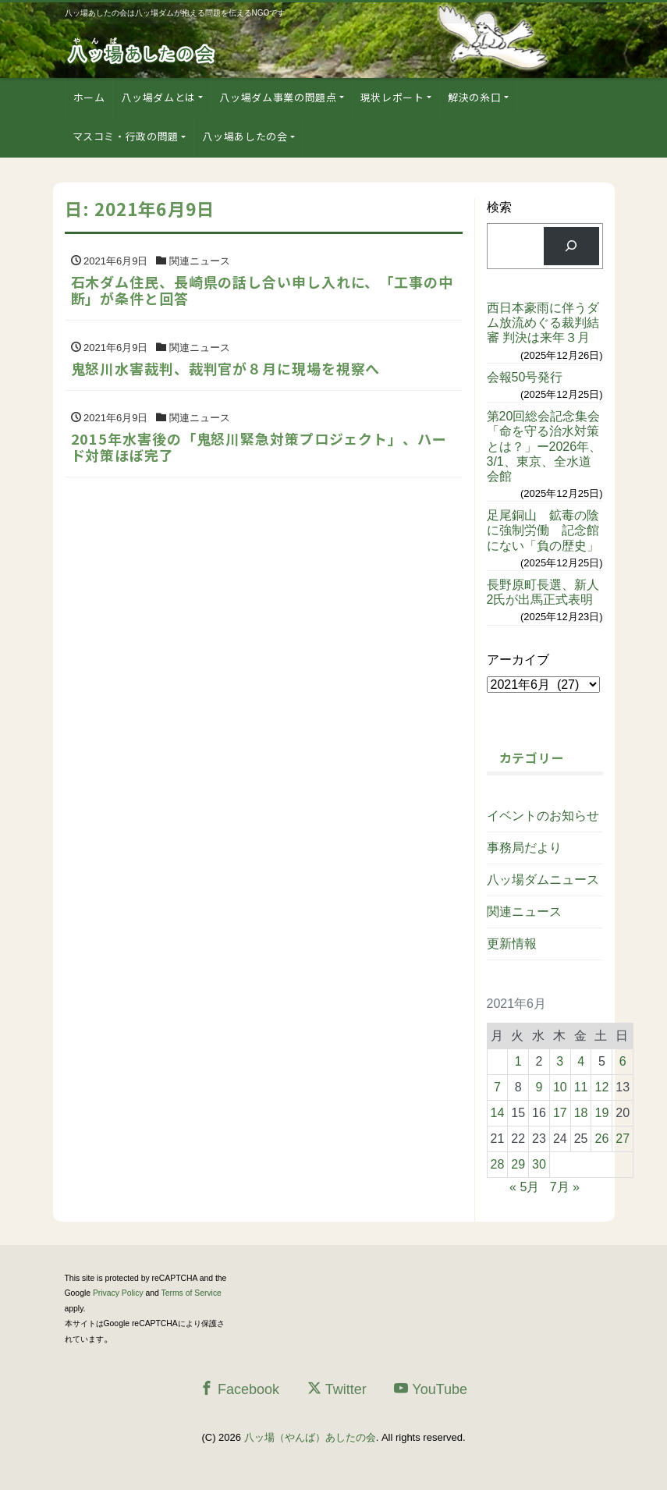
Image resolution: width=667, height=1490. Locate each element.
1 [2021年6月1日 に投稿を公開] (518, 1061)
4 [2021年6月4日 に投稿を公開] (580, 1061)
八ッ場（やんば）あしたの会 (310, 1437)
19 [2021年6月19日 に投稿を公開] (601, 1112)
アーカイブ (518, 659)
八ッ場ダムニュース (543, 879)
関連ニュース (524, 911)
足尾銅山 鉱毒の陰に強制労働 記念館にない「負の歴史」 (543, 530)
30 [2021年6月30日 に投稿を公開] (539, 1164)
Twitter (337, 1389)
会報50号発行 (525, 377)
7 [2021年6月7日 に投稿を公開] (497, 1087)
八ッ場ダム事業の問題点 (277, 97)
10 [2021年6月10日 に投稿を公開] (560, 1087)
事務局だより (524, 847)
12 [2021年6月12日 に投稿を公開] (601, 1087)
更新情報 (512, 943)
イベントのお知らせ (543, 815)
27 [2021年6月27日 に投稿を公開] (623, 1138)
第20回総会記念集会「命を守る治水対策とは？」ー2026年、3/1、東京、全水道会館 (544, 446)
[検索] (571, 246)
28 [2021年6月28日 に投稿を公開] (498, 1164)
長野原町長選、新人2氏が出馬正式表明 (543, 592)
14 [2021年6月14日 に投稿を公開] (498, 1112)
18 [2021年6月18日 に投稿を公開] (581, 1112)
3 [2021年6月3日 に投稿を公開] (559, 1061)
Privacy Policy (118, 1293)
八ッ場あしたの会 (244, 136)
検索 (499, 207)
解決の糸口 (474, 97)
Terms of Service (191, 1293)
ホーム (89, 97)
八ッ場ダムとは (158, 97)
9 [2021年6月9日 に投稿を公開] (539, 1087)
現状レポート (392, 97)
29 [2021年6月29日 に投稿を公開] (518, 1164)
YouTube (430, 1389)
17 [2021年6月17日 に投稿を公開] (560, 1112)
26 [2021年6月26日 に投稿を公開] (601, 1138)
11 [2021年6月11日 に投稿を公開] (581, 1087)
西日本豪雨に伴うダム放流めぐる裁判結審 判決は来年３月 (543, 322)
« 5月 (524, 1187)
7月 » (565, 1187)
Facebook (239, 1389)
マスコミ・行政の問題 (126, 136)
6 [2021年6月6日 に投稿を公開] (622, 1061)
